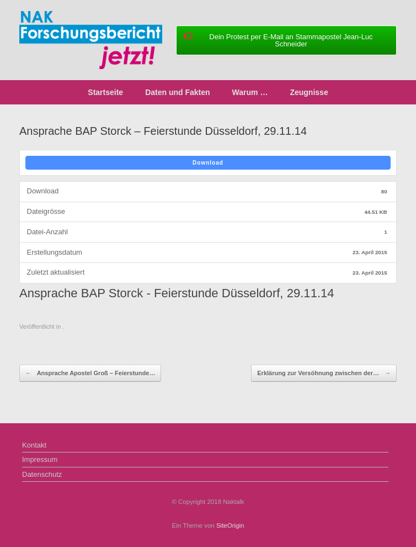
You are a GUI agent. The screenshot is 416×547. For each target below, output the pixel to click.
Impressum (39, 459)
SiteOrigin (230, 525)
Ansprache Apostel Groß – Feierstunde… (90, 373)
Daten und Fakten (177, 92)
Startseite (105, 92)
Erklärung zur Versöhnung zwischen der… (324, 373)
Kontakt (34, 445)
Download (208, 163)
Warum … (250, 92)
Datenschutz (42, 474)
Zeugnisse (309, 92)
